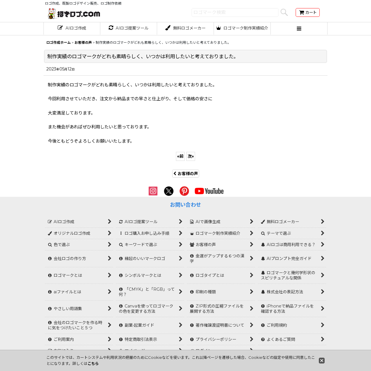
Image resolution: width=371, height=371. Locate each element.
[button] (299, 28)
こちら (93, 363)
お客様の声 (185, 173)
